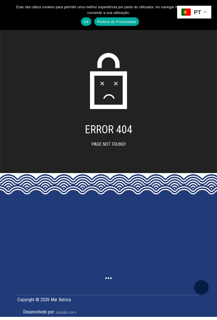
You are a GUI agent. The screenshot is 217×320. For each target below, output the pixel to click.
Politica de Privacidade (116, 22)
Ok (86, 22)
